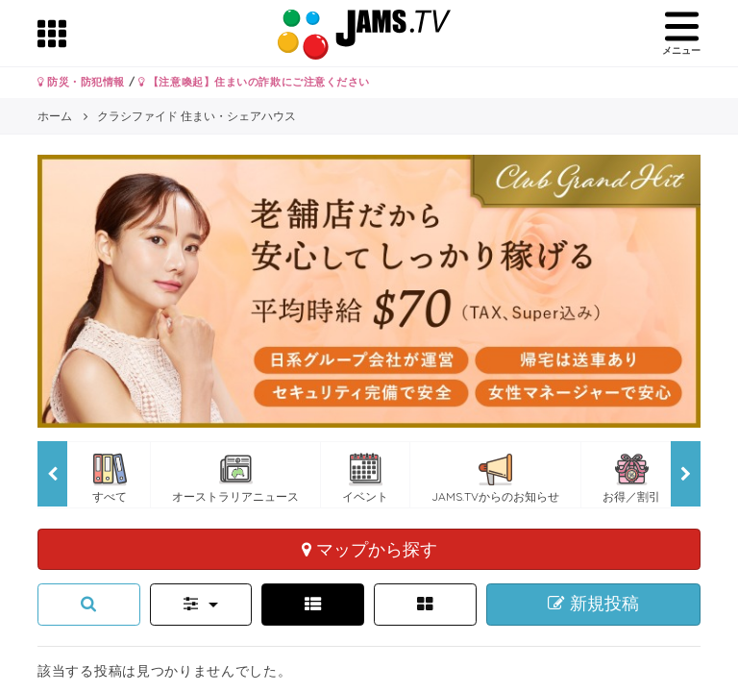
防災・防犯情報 (81, 81)
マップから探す (369, 548)
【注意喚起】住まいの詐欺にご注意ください (254, 81)
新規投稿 (593, 603)
